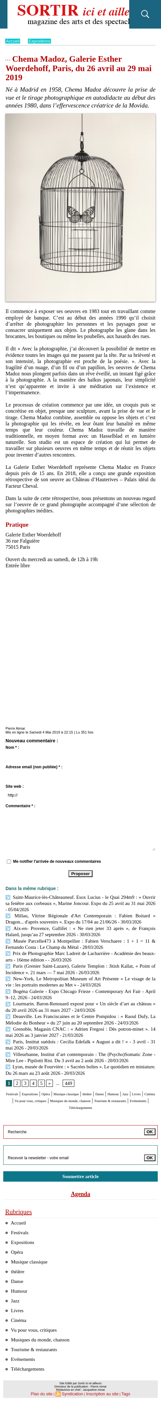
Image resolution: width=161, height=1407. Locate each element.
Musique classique (95, 1084)
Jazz (31, 1090)
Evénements (124, 1096)
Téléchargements (80, 1102)
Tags (120, 1399)
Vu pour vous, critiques (100, 1090)
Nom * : (12, 747)
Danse (142, 1084)
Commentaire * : (20, 806)
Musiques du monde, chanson (41, 1343)
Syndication (74, 1399)
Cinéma (64, 1090)
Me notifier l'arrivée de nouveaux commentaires (57, 861)
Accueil (13, 41)
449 (67, 1073)
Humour (14, 1090)
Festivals (19, 1084)
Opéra (66, 1084)
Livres (46, 1090)
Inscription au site (100, 1399)
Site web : (15, 786)
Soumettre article (80, 1171)
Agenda (80, 1189)
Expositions (41, 41)
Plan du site (46, 1399)
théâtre (125, 1084)
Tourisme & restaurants (83, 1096)
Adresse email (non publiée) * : (34, 767)
